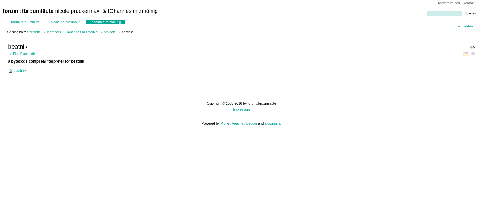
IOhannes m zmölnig (106, 22)
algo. (268, 123)
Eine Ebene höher (26, 54)
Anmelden (465, 26)
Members (54, 32)
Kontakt (469, 3)
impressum (241, 109)
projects (110, 32)
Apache (238, 123)
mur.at (276, 123)
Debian (252, 123)
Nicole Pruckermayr (65, 22)
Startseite (34, 32)
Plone (225, 123)
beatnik (19, 70)
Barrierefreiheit (449, 3)
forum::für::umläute (25, 22)
